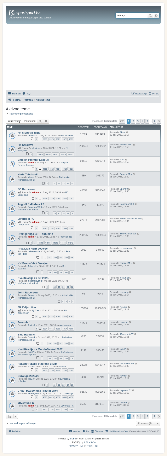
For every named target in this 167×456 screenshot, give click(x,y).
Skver (123, 132)
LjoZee (35, 310)
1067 (65, 328)
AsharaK (32, 266)
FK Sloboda (67, 135)
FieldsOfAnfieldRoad (130, 218)
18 (72, 213)
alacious (36, 148)
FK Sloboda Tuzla (29, 132)
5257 (45, 316)
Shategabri (33, 393)
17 (68, 213)
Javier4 (31, 325)
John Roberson (28, 292)
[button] (122, 121)
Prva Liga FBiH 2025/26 (33, 248)
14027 (70, 154)
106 (49, 358)
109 (66, 358)
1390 (45, 228)
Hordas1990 (126, 144)
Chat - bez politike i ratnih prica (38, 390)
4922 (45, 169)
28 (54, 287)
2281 (65, 198)
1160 (58, 370)
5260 (65, 316)
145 (66, 257)
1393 (65, 228)
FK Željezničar (27, 307)
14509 (48, 242)
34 (68, 183)
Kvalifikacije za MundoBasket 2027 (40, 349)
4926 (71, 169)
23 (63, 385)
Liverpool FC (26, 218)
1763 (65, 409)
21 (54, 385)
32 (59, 183)
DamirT (31, 337)
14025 (55, 154)
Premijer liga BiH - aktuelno (35, 233)
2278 (45, 198)
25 (72, 385)
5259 (58, 316)
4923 (51, 169)
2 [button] (133, 121)
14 (54, 213)
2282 (71, 198)
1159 (51, 370)
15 (59, 213)
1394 (71, 228)
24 (68, 385)
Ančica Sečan (90, 442)
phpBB (73, 439)
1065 (51, 328)
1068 (71, 328)
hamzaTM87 (126, 263)
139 (49, 343)
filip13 (31, 379)
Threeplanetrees (128, 233)
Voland (123, 402)
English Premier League (33, 159)
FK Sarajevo (25, 144)
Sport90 (124, 189)
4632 (71, 397)
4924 (58, 169)
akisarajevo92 (35, 281)
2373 (71, 139)
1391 (51, 228)
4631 (65, 397)
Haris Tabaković (28, 174)
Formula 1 (24, 322)
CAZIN (31, 352)
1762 (58, 409)
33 (63, 183)
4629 (51, 397)
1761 (51, 409)
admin (31, 162)
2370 (51, 139)
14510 (55, 242)
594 (49, 272)
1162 (71, 370)
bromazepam (126, 248)
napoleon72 (126, 390)
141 (60, 343)
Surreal (31, 295)
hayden (123, 375)
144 (60, 257)
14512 (70, 242)
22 (59, 385)
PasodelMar (126, 174)
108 (60, 358)
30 (63, 287)
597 (66, 272)
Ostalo (62, 366)
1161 (65, 370)
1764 (71, 409)
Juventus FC (26, 402)
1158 (45, 370)
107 (55, 358)
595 (55, 272)
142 (49, 257)
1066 (58, 328)
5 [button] (147, 121)
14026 (63, 154)
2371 (58, 139)
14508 (40, 242)
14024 (48, 154)
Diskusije (68, 393)
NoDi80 (123, 307)
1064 (45, 328)
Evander (124, 322)
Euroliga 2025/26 (28, 376)
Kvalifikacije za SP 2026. (33, 278)
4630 (58, 397)
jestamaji (124, 277)
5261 (71, 316)
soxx (122, 159)
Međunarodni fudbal (28, 209)
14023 (40, 154)
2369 (45, 139)
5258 (51, 316)
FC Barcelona (26, 189)
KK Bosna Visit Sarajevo (33, 263)
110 (71, 358)
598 (71, 272)
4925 (65, 169)
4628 (45, 397)
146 (71, 257)
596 (60, 272)
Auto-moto (65, 325)
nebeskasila (34, 251)
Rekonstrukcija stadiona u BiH (37, 363)
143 (55, 257)
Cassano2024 (35, 207)
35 (72, 183)
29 (59, 287)
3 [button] (138, 121)
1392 (58, 228)
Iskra (30, 366)
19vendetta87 (127, 334)
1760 (45, 409)
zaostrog (124, 292)
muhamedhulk (127, 363)
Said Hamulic (26, 334)
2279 (51, 198)
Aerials (31, 135)
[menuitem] (26, 93)
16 (63, 213)
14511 (63, 242)
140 (55, 343)
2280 (58, 198)
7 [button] (154, 121)
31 (54, 183)
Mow (30, 177)
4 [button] (142, 121)
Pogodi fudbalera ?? (31, 204)
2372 (65, 139)
